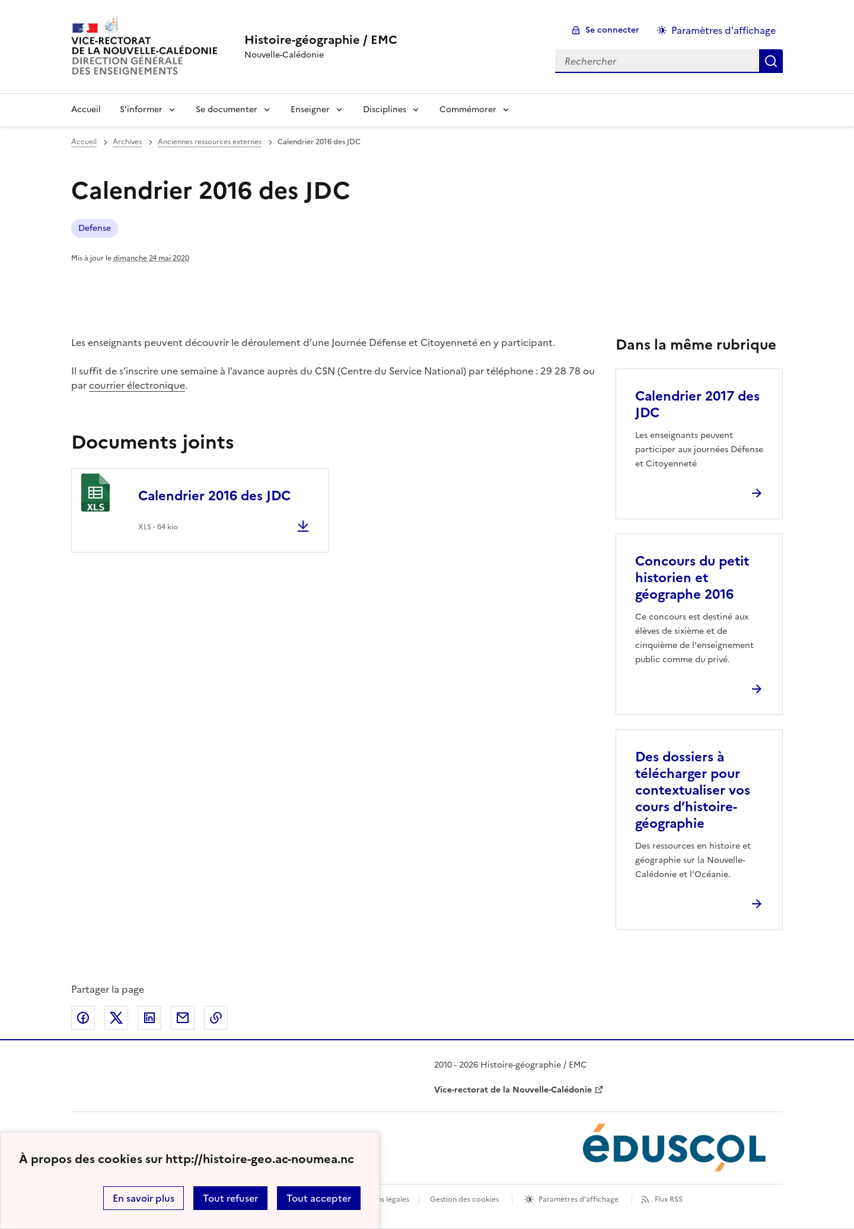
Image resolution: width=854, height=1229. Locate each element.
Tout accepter (318, 1198)
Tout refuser (230, 1198)
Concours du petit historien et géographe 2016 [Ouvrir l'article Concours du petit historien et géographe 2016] (692, 577)
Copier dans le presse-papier (216, 1018)
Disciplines (384, 109)
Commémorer (467, 109)
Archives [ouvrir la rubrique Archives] (127, 141)
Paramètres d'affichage (578, 1199)
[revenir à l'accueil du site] (320, 39)
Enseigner (310, 109)
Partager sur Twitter (116, 1018)
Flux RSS (669, 1199)
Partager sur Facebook (83, 1018)
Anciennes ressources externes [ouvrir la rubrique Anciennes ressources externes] (210, 141)
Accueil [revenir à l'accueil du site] (84, 141)
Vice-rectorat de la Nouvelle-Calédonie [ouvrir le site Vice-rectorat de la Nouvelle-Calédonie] (513, 1090)
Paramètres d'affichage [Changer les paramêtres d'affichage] (723, 30)
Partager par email (183, 1018)
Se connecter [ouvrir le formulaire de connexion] (612, 30)
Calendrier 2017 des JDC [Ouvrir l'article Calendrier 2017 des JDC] (697, 404)
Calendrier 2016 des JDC (214, 496)
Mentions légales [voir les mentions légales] (381, 1199)
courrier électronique (137, 385)
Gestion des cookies (464, 1199)
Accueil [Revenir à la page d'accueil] (86, 109)
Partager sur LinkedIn (149, 1018)
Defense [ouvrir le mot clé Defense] (94, 228)
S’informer (141, 109)
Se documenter (226, 109)
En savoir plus (143, 1198)
